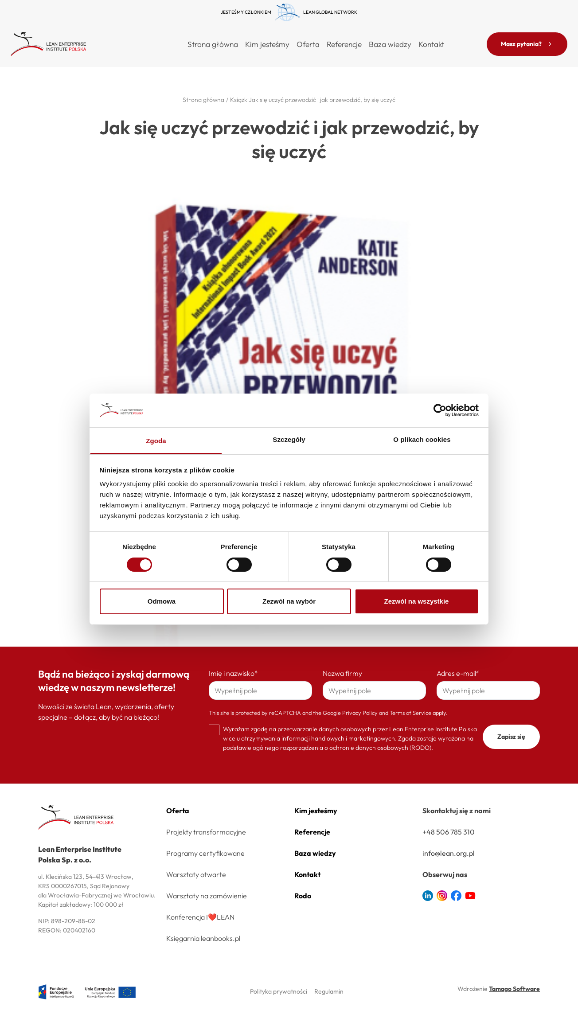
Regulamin (329, 991)
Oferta (177, 810)
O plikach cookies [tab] (421, 439)
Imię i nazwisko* (233, 673)
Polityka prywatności (278, 991)
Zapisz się (511, 737)
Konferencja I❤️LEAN (200, 917)
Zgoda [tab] (156, 441)
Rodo (302, 895)
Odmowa (162, 601)
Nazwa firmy (342, 673)
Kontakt (431, 44)
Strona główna (212, 44)
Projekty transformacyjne (206, 831)
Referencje (344, 44)
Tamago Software (514, 989)
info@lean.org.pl (448, 853)
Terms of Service (410, 712)
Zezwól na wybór (289, 601)
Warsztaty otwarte (196, 874)
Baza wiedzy (390, 44)
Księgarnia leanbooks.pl (203, 938)
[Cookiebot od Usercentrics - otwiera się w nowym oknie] (440, 410)
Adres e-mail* (458, 673)
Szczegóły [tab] (289, 439)
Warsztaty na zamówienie (206, 895)
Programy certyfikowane (205, 853)
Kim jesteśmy (267, 44)
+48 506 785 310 (448, 831)
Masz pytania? (527, 44)
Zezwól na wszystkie (416, 601)
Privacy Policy (360, 712)
